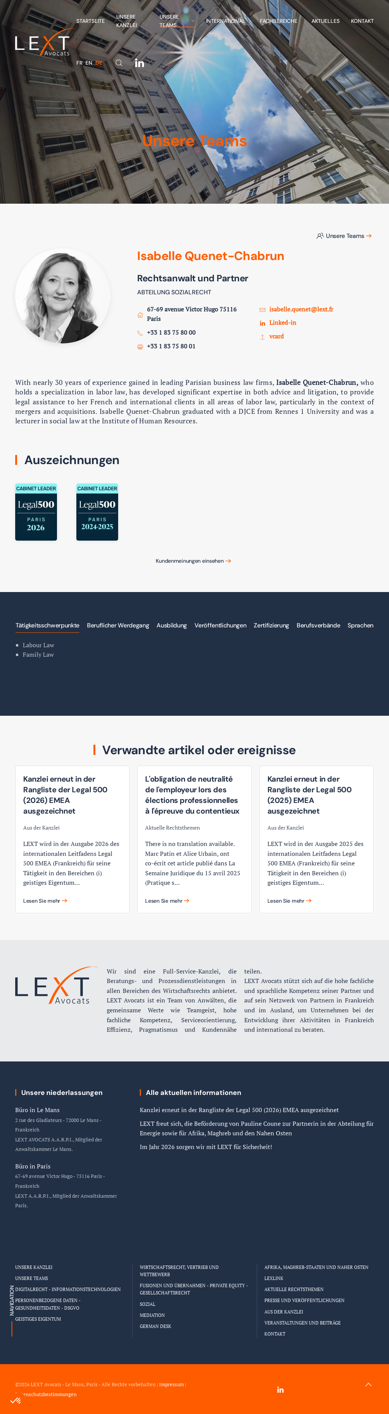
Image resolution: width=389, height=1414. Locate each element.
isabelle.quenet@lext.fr (301, 309)
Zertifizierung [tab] (271, 625)
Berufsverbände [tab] (318, 625)
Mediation (152, 1315)
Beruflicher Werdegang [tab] (118, 625)
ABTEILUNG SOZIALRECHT (174, 292)
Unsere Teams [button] (177, 21)
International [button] (225, 21)
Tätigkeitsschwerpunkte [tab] (47, 625)
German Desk (155, 1326)
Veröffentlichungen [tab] (220, 625)
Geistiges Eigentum (38, 1319)
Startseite (90, 21)
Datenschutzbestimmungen (46, 1394)
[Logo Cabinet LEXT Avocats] (57, 967)
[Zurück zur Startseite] (45, 42)
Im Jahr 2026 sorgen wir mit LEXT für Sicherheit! (206, 1147)
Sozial (147, 1304)
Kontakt (362, 21)
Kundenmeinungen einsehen (189, 560)
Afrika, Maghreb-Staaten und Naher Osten (316, 1267)
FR (80, 62)
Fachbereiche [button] (278, 21)
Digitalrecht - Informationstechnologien (68, 1289)
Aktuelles (326, 21)
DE (98, 62)
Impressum (171, 1384)
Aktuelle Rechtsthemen (294, 1289)
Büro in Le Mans (37, 1110)
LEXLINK (273, 1278)
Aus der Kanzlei (283, 1312)
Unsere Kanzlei (126, 21)
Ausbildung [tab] (172, 625)
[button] (119, 63)
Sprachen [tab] (360, 625)
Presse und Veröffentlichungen (304, 1300)
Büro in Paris (33, 1166)
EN (89, 62)
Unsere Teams (340, 236)
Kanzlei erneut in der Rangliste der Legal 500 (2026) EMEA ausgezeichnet (239, 1110)
